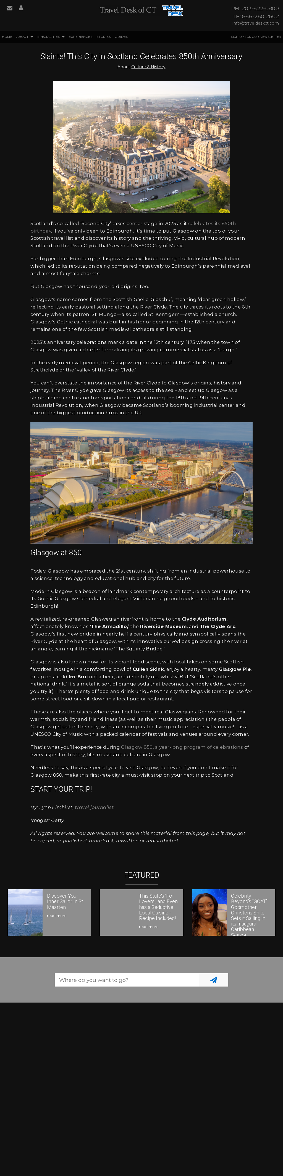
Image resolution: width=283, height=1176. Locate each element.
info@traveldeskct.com (255, 23)
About (22, 37)
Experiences (81, 37)
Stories (103, 37)
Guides (121, 37)
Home (7, 37)
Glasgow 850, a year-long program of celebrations (182, 747)
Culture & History (148, 66)
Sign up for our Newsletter (256, 37)
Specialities (48, 37)
